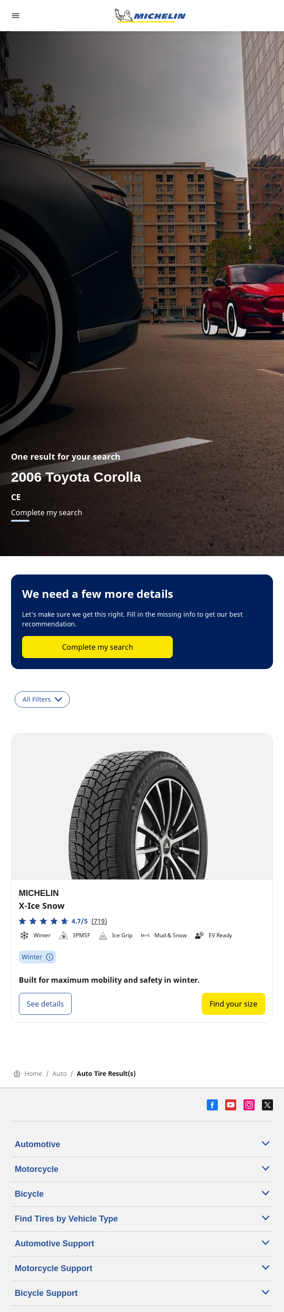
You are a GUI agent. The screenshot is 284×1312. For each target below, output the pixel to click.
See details (45, 1004)
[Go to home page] (150, 15)
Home (27, 1073)
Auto (59, 1073)
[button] (63, 921)
